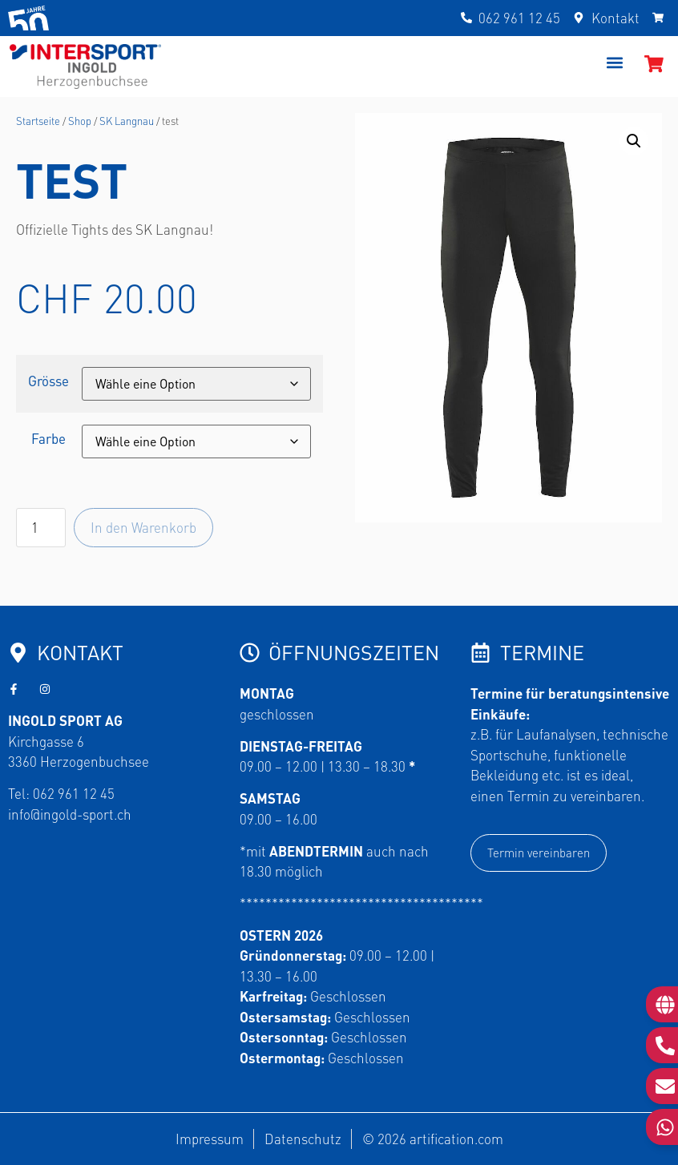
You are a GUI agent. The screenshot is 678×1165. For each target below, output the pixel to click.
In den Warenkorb (143, 527)
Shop (79, 120)
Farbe (48, 438)
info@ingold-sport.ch (69, 814)
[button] (615, 63)
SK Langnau (126, 120)
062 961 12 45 (74, 793)
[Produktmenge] (41, 527)
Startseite (38, 120)
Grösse (48, 381)
